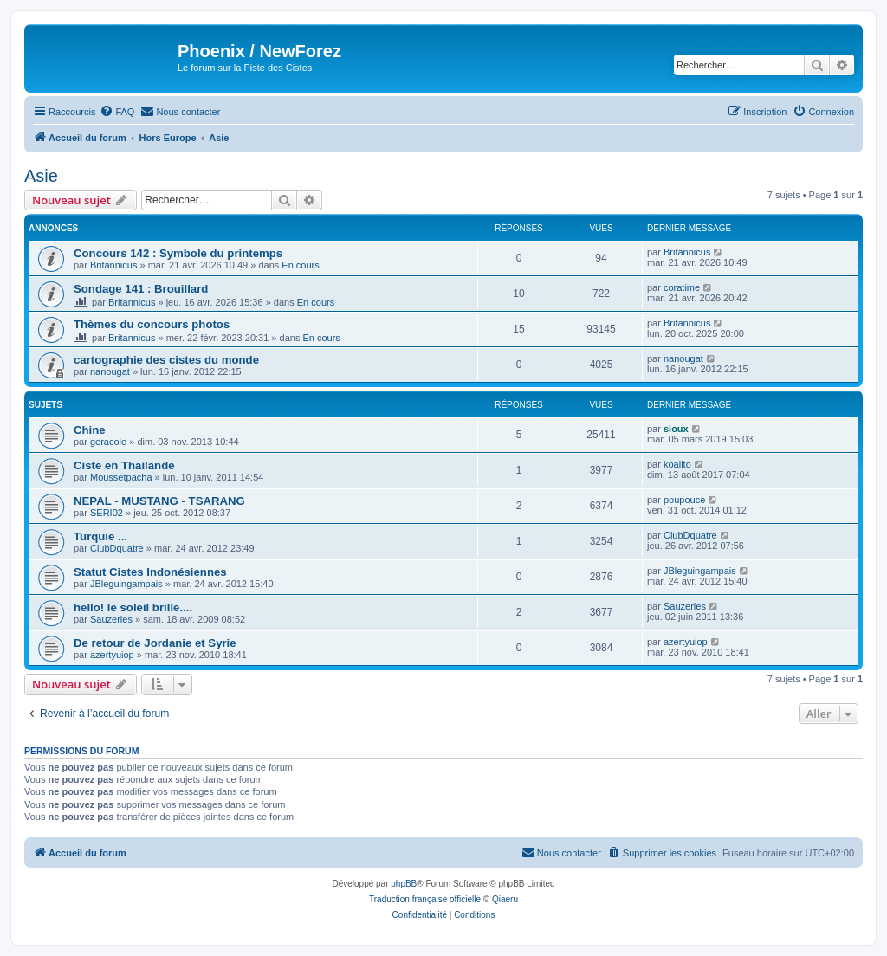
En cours (300, 265)
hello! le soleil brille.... (133, 607)
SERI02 (106, 512)
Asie (41, 175)
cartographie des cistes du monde (166, 359)
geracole (108, 441)
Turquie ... (100, 536)
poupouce (684, 499)
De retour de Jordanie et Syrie (155, 642)
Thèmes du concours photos (152, 324)
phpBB (404, 883)
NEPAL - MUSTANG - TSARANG (159, 500)
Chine (90, 429)
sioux (676, 428)
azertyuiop (112, 654)
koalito (677, 464)
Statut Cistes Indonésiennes (150, 571)
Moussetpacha (121, 477)
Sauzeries (111, 619)
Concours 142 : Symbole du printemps (178, 253)
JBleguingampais (126, 583)
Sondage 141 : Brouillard (141, 288)
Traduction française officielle (425, 899)
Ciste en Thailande (124, 465)
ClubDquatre (117, 548)
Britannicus (113, 265)
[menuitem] (117, 111)
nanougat (110, 371)
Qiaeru (505, 899)
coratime (682, 287)
